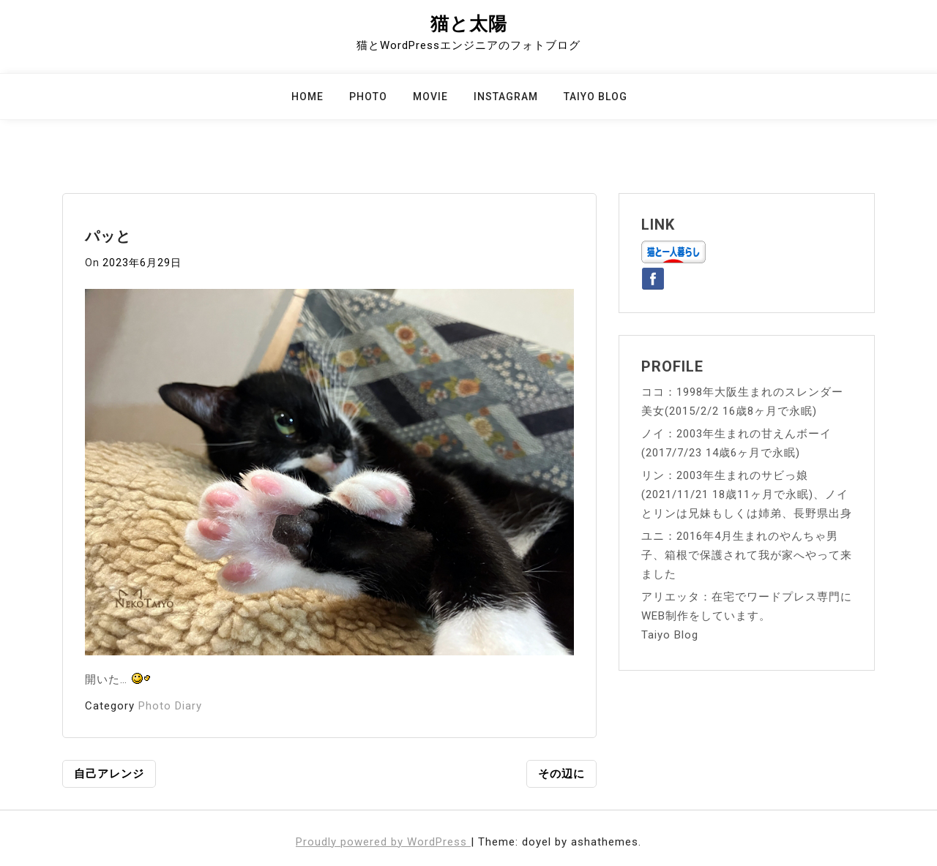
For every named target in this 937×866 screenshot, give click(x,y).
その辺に (561, 773)
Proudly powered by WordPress (383, 841)
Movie (430, 96)
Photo (368, 96)
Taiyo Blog (595, 96)
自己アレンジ (109, 773)
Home (307, 96)
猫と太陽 (468, 23)
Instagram (506, 96)
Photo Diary (170, 705)
